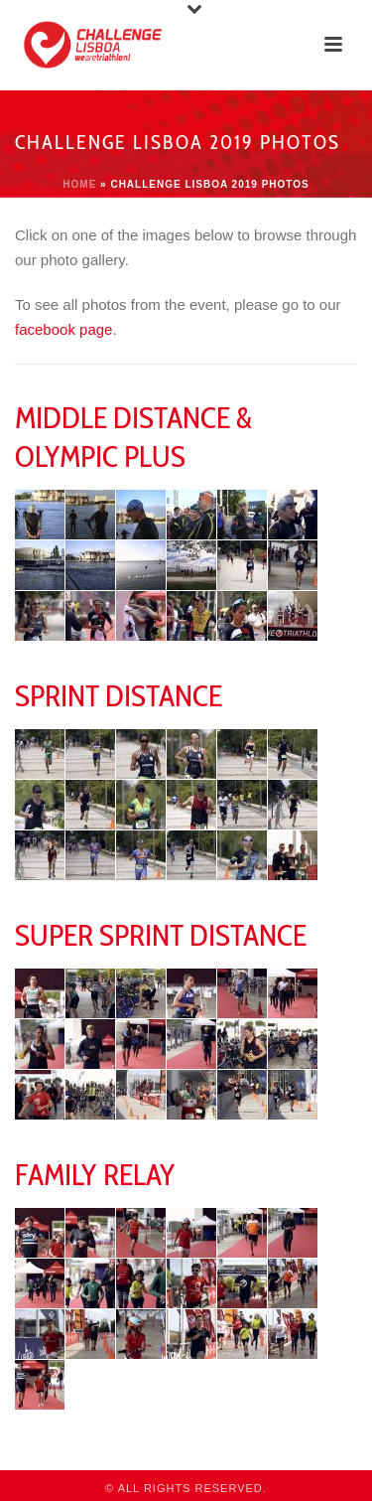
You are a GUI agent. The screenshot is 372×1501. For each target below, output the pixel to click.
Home (79, 184)
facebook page (63, 329)
